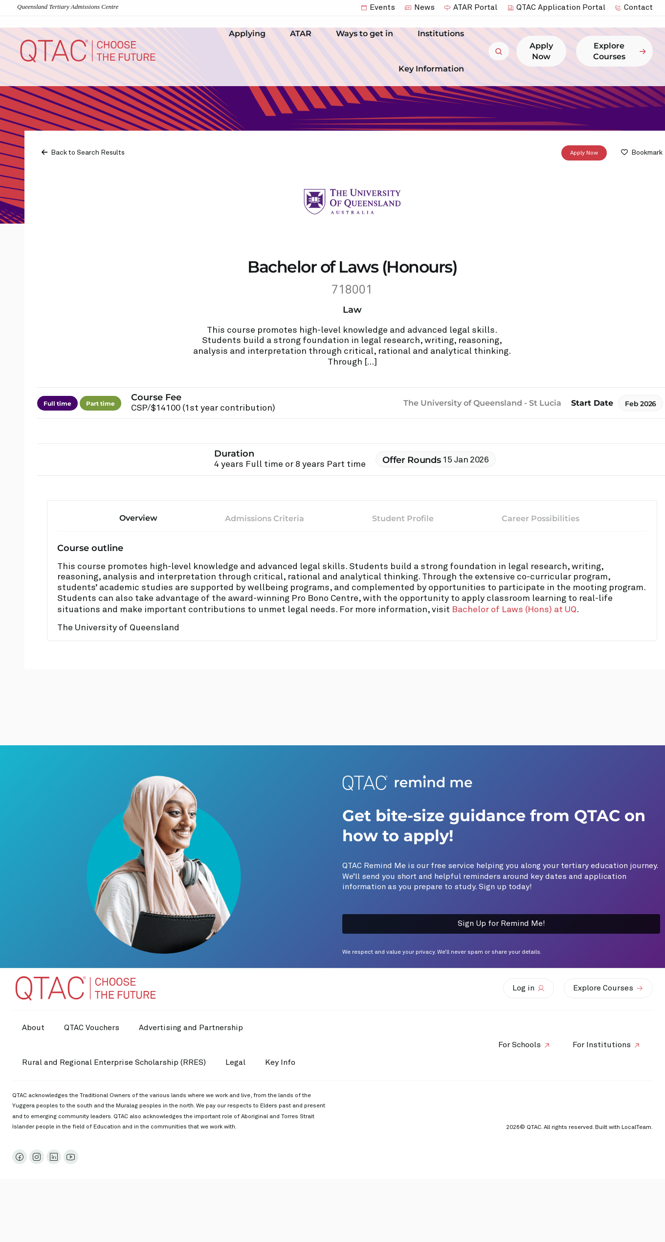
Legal (235, 1062)
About (33, 1028)
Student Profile (403, 518)
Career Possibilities (540, 518)
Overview (138, 518)
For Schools (519, 1045)
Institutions (443, 34)
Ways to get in (367, 34)
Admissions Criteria (264, 518)
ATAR (303, 34)
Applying (249, 34)
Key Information (434, 68)
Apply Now (584, 153)
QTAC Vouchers (91, 1028)
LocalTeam (636, 1127)
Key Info (282, 1063)
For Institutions (602, 1045)
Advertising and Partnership (191, 1028)
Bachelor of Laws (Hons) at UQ (514, 609)
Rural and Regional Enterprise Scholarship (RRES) (114, 1062)
